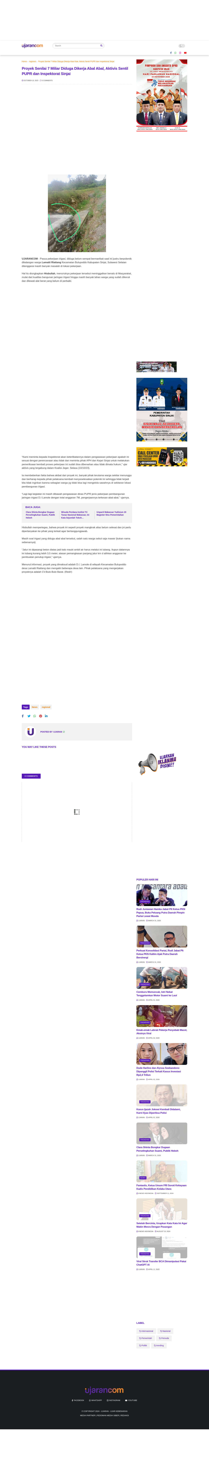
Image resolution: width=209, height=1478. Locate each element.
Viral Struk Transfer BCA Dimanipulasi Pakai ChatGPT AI (161, 1263)
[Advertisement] (87, 20)
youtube (132, 1400)
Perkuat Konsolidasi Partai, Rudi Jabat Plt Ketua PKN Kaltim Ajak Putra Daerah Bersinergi (159, 954)
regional (32, 61)
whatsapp (96, 1400)
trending (145, 901)
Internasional (147, 1331)
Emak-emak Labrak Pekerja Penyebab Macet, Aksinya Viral (161, 1032)
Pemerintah (147, 1338)
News (34, 707)
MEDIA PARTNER (87, 1415)
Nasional (166, 1331)
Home (24, 61)
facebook (79, 1400)
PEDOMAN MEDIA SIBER (108, 1415)
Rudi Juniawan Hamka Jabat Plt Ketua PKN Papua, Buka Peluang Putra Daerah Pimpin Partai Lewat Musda (160, 913)
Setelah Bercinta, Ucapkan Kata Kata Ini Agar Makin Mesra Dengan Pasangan (161, 1225)
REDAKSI (125, 1415)
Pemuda (165, 1338)
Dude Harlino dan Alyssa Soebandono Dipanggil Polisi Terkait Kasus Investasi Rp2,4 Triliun (158, 1071)
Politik (144, 1345)
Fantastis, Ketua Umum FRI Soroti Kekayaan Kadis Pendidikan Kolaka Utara (161, 1187)
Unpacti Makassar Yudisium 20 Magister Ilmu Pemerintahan (111, 513)
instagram (114, 1400)
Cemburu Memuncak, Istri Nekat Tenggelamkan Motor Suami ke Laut (156, 994)
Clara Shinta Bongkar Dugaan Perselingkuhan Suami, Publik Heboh (40, 515)
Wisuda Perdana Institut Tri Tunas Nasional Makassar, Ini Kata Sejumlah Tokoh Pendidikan (75, 515)
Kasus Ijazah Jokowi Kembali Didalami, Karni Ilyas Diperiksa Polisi (158, 1111)
